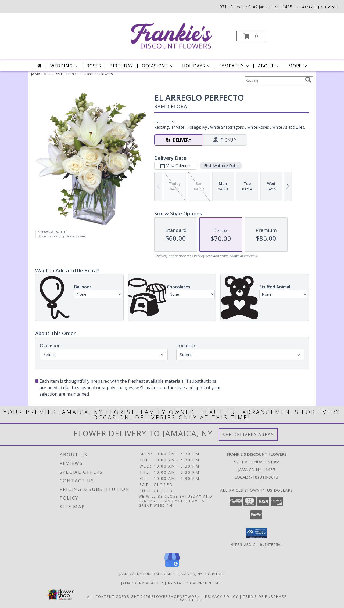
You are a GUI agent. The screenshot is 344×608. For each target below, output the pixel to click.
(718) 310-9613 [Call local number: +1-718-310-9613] (324, 6)
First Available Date (221, 165)
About (269, 66)
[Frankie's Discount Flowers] (171, 34)
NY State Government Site (195, 582)
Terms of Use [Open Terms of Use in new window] (189, 599)
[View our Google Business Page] (172, 566)
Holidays (196, 66)
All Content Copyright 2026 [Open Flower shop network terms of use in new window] (118, 596)
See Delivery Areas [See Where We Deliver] (248, 434)
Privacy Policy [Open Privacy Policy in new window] (221, 596)
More (298, 66)
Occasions (158, 66)
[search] (308, 80)
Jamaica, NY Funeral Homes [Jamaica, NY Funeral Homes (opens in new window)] (147, 573)
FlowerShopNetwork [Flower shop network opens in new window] (176, 596)
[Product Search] (274, 80)
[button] (250, 36)
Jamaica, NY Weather (142, 582)
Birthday (121, 66)
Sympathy (234, 66)
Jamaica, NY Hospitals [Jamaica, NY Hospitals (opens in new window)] (202, 573)
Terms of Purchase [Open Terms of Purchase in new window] (265, 596)
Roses (94, 66)
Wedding (64, 66)
